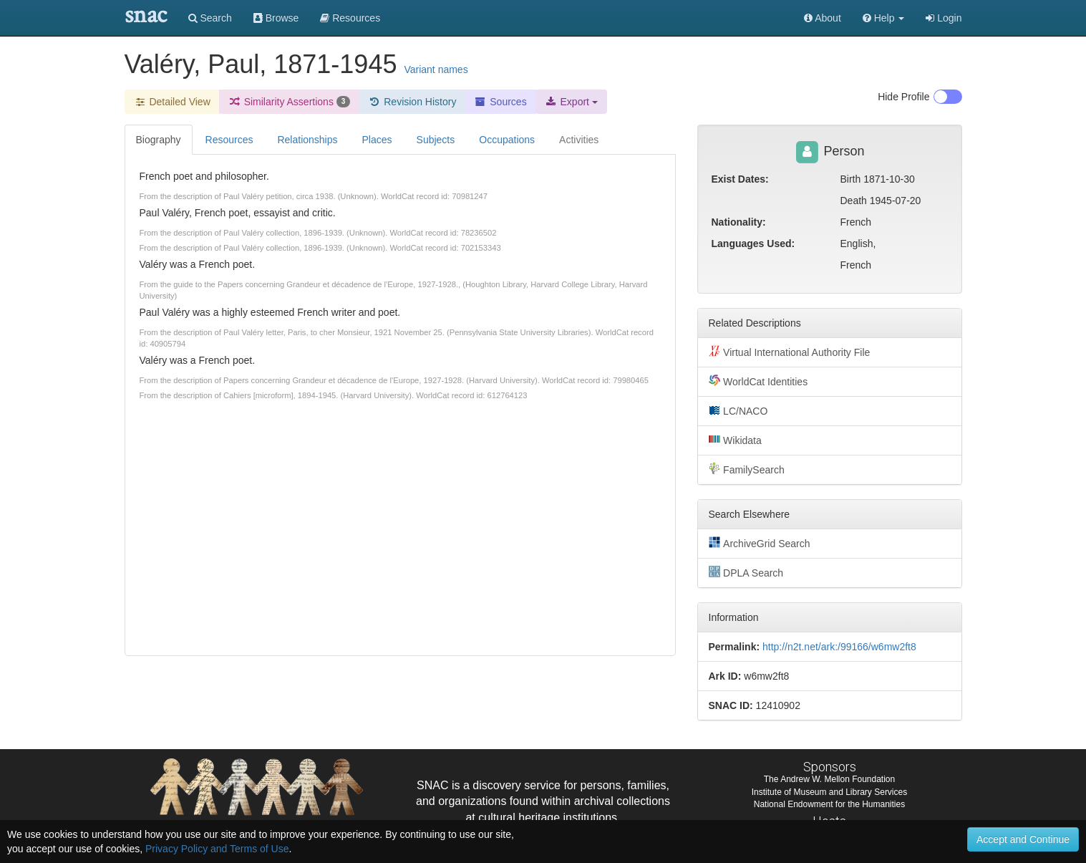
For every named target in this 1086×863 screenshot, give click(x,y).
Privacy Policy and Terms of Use (217, 848)
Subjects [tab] (436, 139)
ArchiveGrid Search (759, 542)
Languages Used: (753, 243)
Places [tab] (377, 139)
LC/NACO (738, 410)
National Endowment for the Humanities (829, 804)
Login (943, 18)
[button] (884, 18)
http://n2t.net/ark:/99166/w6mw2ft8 (839, 646)
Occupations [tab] (507, 139)
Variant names (435, 69)
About (822, 18)
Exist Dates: (740, 179)
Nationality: (739, 222)
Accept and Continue (1023, 839)
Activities (578, 139)
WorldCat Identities (758, 381)
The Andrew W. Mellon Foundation (829, 779)
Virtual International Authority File (790, 351)
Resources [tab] (229, 139)
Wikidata (735, 439)
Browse (276, 18)
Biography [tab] (158, 139)
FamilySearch (747, 469)
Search (210, 18)
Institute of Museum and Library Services (829, 792)
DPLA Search (746, 572)
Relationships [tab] (307, 139)
